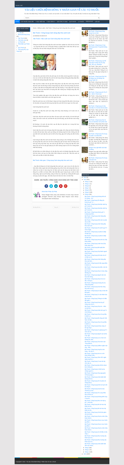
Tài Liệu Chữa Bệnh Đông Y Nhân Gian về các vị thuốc (62, 9)
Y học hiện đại (40, 21)
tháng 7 (87, 188)
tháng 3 (87, 447)
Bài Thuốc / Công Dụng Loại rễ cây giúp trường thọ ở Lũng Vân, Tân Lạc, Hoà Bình (97, 62)
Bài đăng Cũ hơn (75, 207)
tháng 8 (87, 186)
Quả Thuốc (72, 21)
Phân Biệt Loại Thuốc (24, 44)
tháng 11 (87, 183)
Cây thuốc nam (22, 40)
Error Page (89, 21)
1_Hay (20, 32)
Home (17, 21)
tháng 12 (87, 181)
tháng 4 (87, 194)
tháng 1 (87, 452)
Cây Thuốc (21, 38)
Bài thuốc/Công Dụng (24, 34)
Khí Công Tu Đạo (62, 21)
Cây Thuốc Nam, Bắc (27, 21)
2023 (85, 177)
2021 (85, 454)
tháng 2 (87, 449)
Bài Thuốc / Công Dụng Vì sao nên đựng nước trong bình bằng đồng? (98, 46)
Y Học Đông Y (51, 21)
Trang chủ (19, 5)
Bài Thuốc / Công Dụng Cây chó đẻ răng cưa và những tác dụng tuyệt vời (98, 78)
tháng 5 (87, 192)
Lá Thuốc (81, 21)
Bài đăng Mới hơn (36, 207)
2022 (85, 179)
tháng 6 (87, 190)
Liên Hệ (97, 21)
